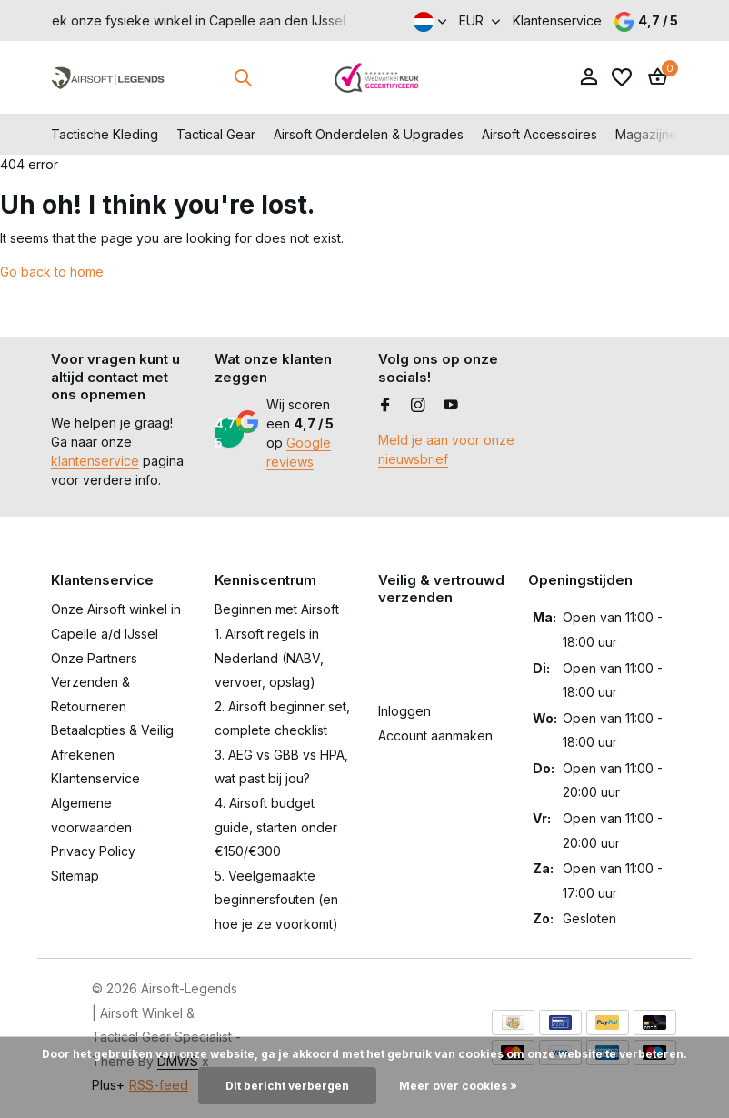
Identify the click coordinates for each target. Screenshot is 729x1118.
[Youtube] (451, 406)
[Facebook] (385, 406)
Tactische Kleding (104, 134)
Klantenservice (557, 20)
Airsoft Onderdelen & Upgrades (369, 134)
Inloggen (404, 711)
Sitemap (75, 875)
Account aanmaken (435, 735)
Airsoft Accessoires (539, 134)
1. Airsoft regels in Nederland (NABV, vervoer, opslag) (269, 658)
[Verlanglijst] (622, 77)
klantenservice (95, 460)
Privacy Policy (93, 851)
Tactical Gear (215, 134)
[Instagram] (418, 406)
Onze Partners (94, 658)
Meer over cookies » (458, 1086)
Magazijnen (649, 134)
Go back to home (52, 271)
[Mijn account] (588, 77)
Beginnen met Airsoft (277, 609)
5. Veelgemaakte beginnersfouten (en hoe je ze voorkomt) (276, 900)
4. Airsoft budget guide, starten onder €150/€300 (276, 827)
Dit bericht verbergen (287, 1086)
